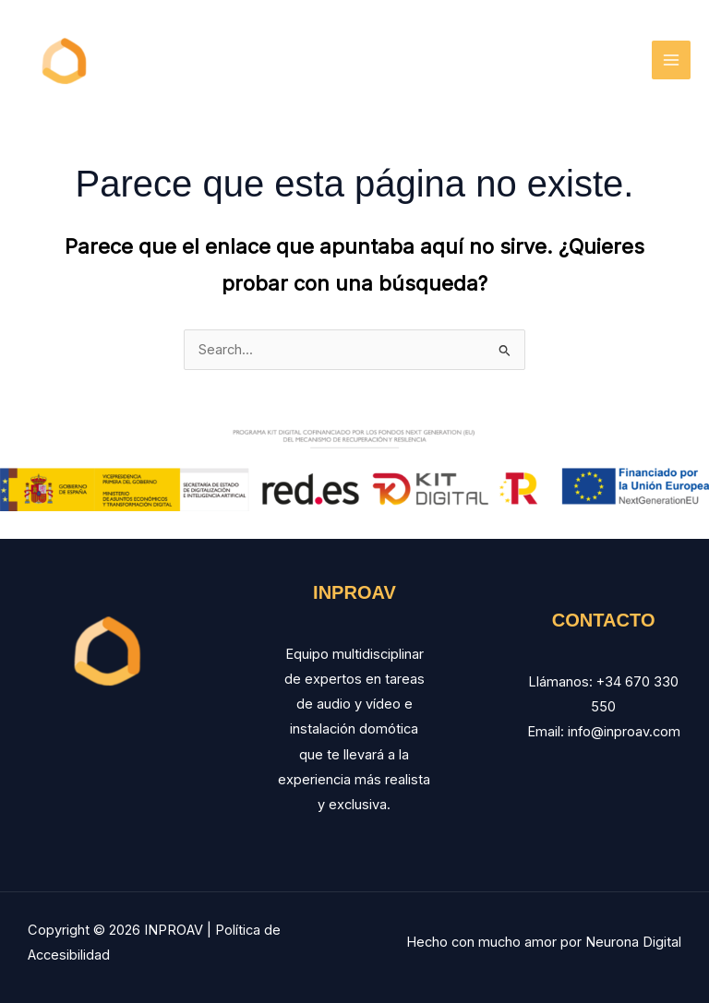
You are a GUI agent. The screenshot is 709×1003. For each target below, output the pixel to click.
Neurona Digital (633, 942)
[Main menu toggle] (671, 60)
